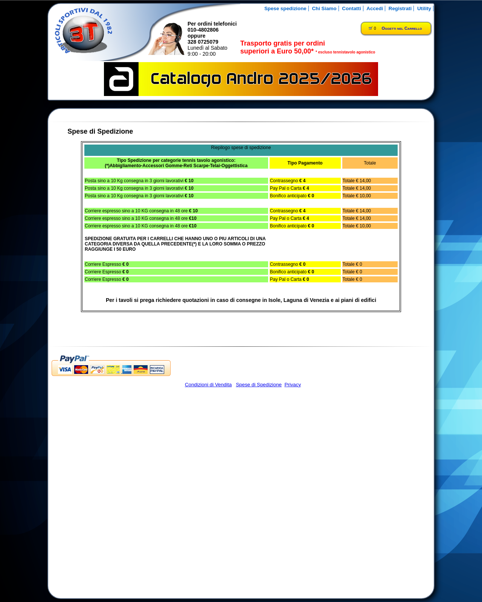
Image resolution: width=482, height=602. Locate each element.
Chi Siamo (324, 8)
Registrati (400, 8)
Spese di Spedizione (259, 384)
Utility (424, 8)
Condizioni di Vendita (208, 384)
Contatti (351, 8)
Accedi (374, 8)
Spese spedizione (285, 8)
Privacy (292, 384)
